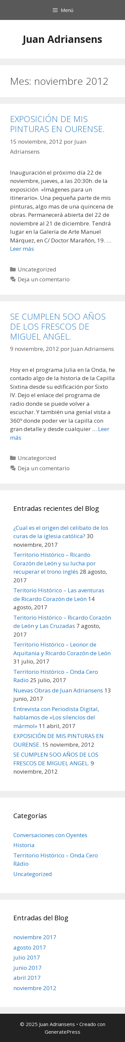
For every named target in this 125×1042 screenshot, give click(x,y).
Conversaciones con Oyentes (50, 835)
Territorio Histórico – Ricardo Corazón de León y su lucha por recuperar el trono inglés (54, 563)
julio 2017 (26, 957)
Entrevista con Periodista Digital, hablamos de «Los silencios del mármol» (56, 717)
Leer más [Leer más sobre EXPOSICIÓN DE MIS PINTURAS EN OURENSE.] (22, 248)
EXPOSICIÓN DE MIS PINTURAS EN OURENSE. (57, 123)
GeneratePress (62, 1031)
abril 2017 (27, 977)
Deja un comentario (44, 279)
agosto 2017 (29, 947)
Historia (24, 845)
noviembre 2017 (34, 937)
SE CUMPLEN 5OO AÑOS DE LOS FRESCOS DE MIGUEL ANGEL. (58, 326)
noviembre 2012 (34, 988)
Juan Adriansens (62, 39)
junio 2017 (27, 967)
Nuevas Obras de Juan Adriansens (58, 690)
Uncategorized (37, 269)
